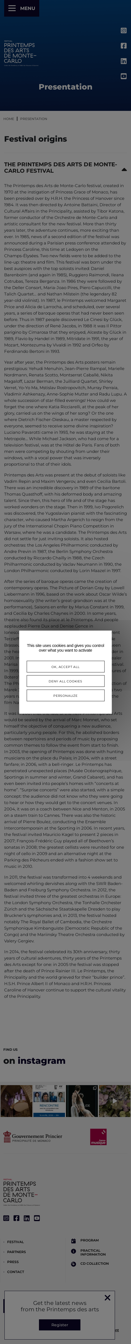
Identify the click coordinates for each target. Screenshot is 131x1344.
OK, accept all (65, 666)
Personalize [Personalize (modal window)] (65, 695)
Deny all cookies (65, 681)
